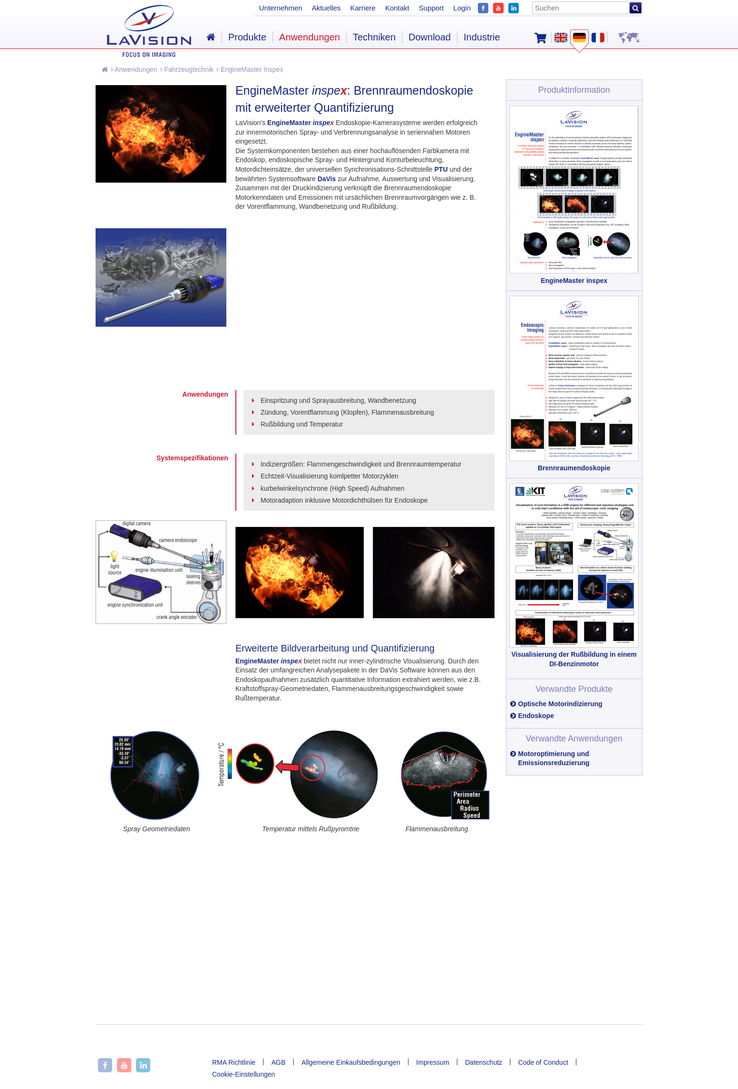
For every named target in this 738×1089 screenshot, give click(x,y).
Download (429, 37)
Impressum (432, 1062)
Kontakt (397, 8)
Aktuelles (326, 8)
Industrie (482, 37)
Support (431, 8)
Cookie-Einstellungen (243, 1074)
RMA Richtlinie (233, 1062)
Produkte (247, 37)
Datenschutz (483, 1062)
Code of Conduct (543, 1062)
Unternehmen (280, 8)
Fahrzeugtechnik (187, 69)
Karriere (363, 8)
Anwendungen (134, 69)
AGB (279, 1062)
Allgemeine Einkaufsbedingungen (350, 1062)
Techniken (374, 37)
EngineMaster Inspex (249, 69)
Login (462, 8)
